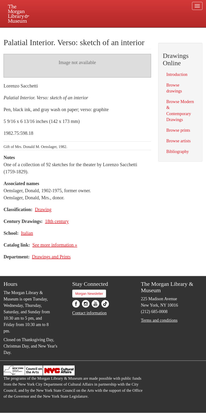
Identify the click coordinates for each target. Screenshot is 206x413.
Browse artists (178, 141)
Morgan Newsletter (89, 294)
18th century (57, 221)
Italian (27, 233)
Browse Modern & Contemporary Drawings (180, 110)
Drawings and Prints (51, 256)
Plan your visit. (46, 31)
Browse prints (178, 130)
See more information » (54, 245)
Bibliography (177, 151)
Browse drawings (174, 88)
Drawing (43, 209)
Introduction (177, 74)
